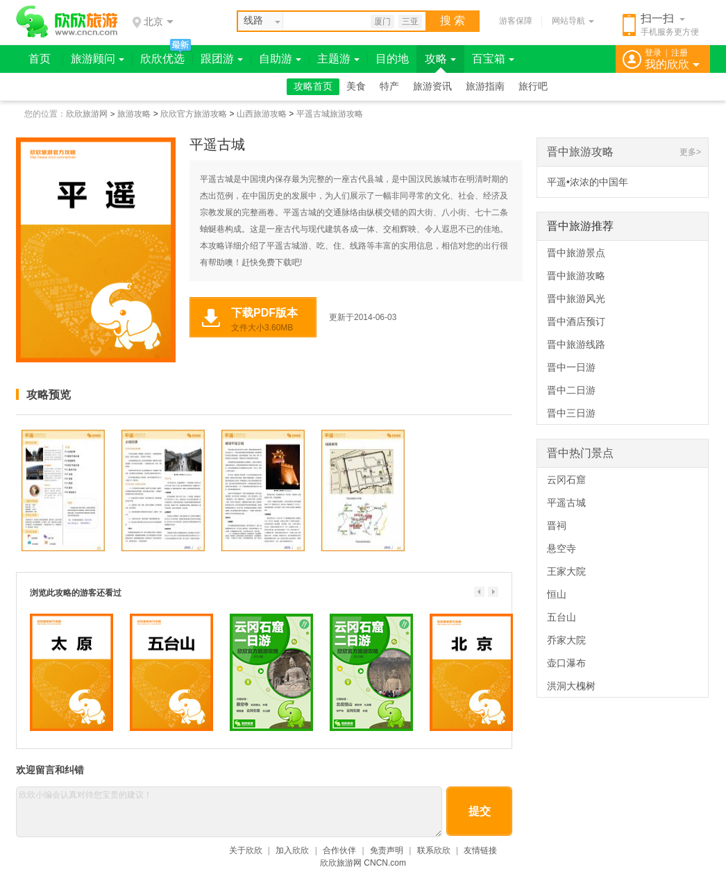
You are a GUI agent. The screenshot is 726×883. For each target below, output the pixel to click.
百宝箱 (493, 59)
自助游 (280, 59)
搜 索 (452, 20)
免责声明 (386, 850)
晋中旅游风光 (576, 298)
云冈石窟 (566, 479)
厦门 (382, 21)
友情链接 (480, 850)
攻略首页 (313, 86)
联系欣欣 (433, 850)
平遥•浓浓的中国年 (587, 181)
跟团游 (222, 59)
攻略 (440, 59)
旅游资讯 (432, 86)
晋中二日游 (571, 390)
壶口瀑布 (566, 662)
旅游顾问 (97, 59)
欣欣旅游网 (87, 114)
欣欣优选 (162, 59)
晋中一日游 (571, 367)
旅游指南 (485, 86)
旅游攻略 (134, 114)
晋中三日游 (571, 413)
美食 (356, 86)
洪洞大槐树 (571, 685)
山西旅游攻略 (262, 114)
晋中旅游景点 (576, 252)
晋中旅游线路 (576, 344)
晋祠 (556, 525)
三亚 (410, 21)
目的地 (392, 59)
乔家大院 (566, 640)
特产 (389, 86)
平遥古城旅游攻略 (329, 114)
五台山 (561, 617)
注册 (679, 53)
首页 (39, 59)
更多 (687, 152)
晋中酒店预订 (576, 321)
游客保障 (515, 21)
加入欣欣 (292, 850)
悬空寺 (561, 548)
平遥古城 (566, 502)
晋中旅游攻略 (580, 152)
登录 (653, 53)
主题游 (338, 59)
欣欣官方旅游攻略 (193, 114)
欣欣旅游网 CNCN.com (363, 863)
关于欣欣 (245, 850)
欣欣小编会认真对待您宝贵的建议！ (229, 812)
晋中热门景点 (580, 453)
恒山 (556, 594)
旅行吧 (533, 86)
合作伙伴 (339, 850)
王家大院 (566, 571)
